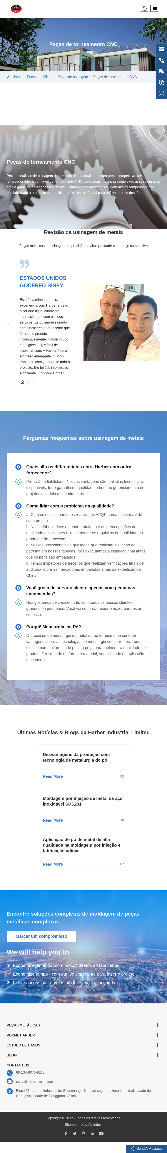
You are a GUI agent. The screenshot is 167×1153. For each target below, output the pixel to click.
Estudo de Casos (83, 1045)
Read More (83, 776)
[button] (22, 382)
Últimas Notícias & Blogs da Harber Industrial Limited (83, 732)
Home (17, 77)
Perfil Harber (83, 1035)
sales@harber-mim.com (30, 1081)
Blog (83, 1055)
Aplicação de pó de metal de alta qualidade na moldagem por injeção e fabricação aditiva (81, 845)
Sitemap (71, 1124)
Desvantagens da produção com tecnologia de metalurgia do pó (76, 757)
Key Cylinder (91, 1124)
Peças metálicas (39, 77)
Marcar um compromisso (41, 936)
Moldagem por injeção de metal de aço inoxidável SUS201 (83, 801)
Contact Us (18, 1065)
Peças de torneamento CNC (115, 77)
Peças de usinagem (72, 77)
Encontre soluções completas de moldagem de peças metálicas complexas (73, 917)
